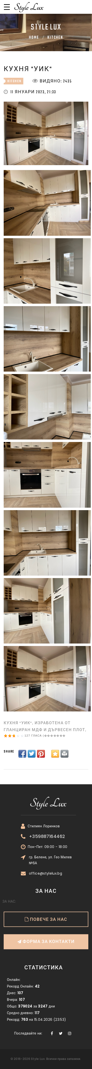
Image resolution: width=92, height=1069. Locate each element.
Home (34, 37)
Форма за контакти (46, 916)
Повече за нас (48, 894)
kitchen (55, 37)
